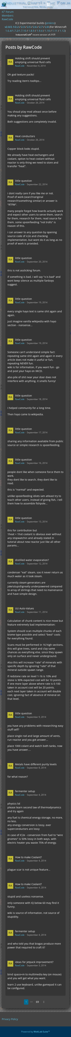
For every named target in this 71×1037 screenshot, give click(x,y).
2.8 (47, 27)
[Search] (48, 4)
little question (23, 180)
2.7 (41, 27)
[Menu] (66, 4)
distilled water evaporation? (32, 560)
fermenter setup (25, 791)
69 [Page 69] (37, 1002)
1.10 (47, 30)
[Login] (57, 4)
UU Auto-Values (24, 608)
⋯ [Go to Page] (31, 1002)
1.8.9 (31, 30)
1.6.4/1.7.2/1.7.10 (15, 30)
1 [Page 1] (26, 1002)
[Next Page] (44, 1002)
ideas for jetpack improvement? (34, 962)
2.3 (23, 27)
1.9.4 (39, 30)
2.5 (29, 27)
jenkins (50, 23)
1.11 (54, 30)
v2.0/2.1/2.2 (12, 27)
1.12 (62, 30)
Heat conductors (25, 136)
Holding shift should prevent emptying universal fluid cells (33, 60)
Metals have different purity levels (36, 764)
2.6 (35, 27)
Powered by (35, 1031)
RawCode (20, 65)
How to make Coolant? (28, 857)
